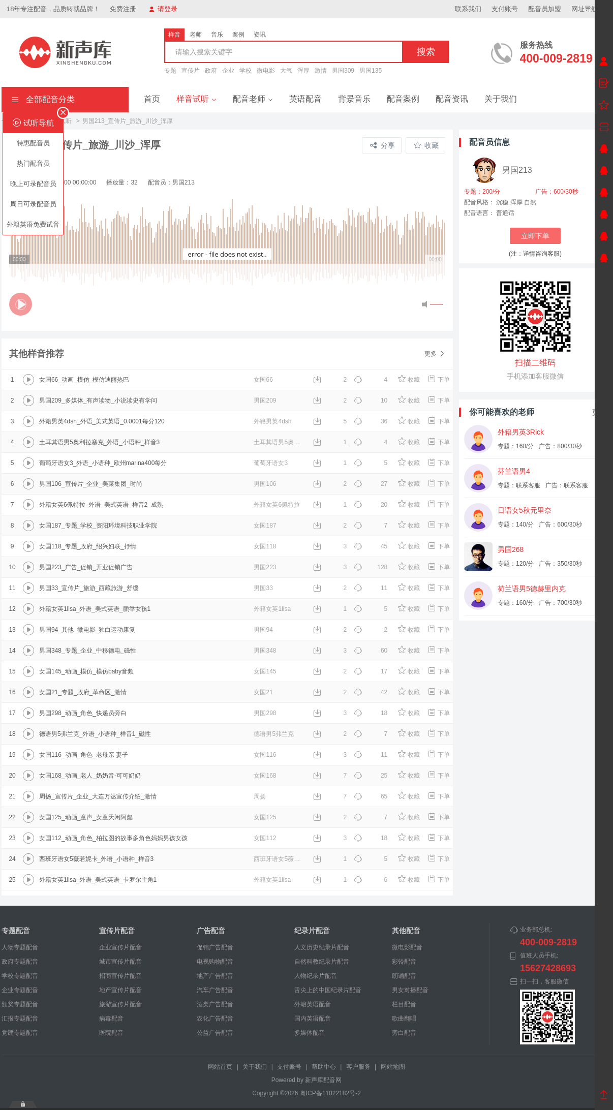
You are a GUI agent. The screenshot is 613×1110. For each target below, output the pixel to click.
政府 (211, 70)
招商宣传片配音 (120, 975)
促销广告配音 (215, 947)
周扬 (260, 796)
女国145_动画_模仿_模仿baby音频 (86, 671)
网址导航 (588, 9)
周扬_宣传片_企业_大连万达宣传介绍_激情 (98, 796)
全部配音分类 (43, 99)
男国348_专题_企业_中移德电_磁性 (87, 650)
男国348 (265, 650)
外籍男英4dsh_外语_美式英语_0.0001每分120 (102, 421)
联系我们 (468, 9)
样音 (174, 34)
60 (370, 650)
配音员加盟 (544, 9)
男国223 (265, 567)
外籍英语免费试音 (33, 224)
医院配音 (111, 1032)
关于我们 (500, 99)
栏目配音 (404, 1004)
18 (370, 713)
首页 (152, 99)
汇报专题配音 (20, 1018)
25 (370, 776)
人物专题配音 (20, 947)
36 (370, 421)
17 (370, 671)
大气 (286, 70)
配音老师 (253, 99)
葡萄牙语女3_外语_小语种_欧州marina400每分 (103, 463)
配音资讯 (452, 99)
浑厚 (303, 70)
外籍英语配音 (312, 1004)
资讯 (260, 34)
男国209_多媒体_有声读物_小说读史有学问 (98, 400)
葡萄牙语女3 (271, 463)
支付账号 (505, 9)
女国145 (265, 671)
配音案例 (403, 99)
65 (370, 796)
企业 (228, 70)
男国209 (265, 400)
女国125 (265, 817)
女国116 (265, 754)
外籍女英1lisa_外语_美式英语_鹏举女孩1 (94, 608)
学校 (245, 70)
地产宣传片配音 (120, 990)
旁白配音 (404, 1032)
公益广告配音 (215, 1032)
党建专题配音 (20, 1032)
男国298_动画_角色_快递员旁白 (83, 713)
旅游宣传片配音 (120, 1004)
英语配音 (305, 99)
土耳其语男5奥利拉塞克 (279, 442)
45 (370, 546)
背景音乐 (354, 99)
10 (370, 400)
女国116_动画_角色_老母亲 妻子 (83, 754)
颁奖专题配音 (20, 1004)
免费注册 (123, 9)
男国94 (263, 629)
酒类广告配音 (215, 1004)
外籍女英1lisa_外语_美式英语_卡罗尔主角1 (98, 879)
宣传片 (190, 70)
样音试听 (196, 99)
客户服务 (358, 1066)
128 (370, 567)
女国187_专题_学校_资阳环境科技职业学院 (98, 525)
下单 (438, 379)
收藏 (426, 145)
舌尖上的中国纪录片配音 (327, 990)
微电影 (266, 70)
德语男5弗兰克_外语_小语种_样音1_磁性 (95, 733)
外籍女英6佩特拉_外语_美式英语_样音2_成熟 (101, 504)
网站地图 (393, 1066)
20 (370, 505)
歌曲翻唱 (404, 1018)
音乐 (217, 34)
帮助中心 (324, 1066)
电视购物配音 (215, 961)
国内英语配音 (312, 1018)
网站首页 (220, 1066)
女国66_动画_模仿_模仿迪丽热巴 (84, 379)
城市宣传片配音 (120, 961)
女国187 (265, 525)
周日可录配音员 (33, 204)
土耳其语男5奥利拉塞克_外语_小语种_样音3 (99, 442)
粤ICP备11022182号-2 (330, 1093)
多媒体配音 (309, 1032)
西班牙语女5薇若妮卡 (279, 858)
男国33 (263, 588)
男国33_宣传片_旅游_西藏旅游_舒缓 (89, 588)
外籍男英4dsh (272, 421)
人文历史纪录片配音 (321, 947)
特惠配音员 (33, 143)
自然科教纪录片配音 (321, 961)
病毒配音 (111, 1018)
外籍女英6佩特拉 (277, 504)
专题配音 (16, 931)
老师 (196, 34)
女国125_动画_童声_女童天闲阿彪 (86, 817)
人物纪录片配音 (315, 975)
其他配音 (406, 931)
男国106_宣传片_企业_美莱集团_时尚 (90, 483)
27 (370, 484)
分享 (382, 145)
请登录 (163, 9)
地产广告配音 (215, 975)
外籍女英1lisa (272, 608)
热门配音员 (33, 163)
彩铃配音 (404, 961)
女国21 (263, 692)
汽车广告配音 (215, 990)
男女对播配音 (410, 990)
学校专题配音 (20, 975)
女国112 (265, 838)
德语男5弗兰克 (274, 733)
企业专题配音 (20, 990)
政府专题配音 (20, 961)
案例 (238, 34)
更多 (434, 353)
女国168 (265, 775)
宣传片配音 (117, 931)
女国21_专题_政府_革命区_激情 (83, 692)
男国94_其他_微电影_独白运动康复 (87, 629)
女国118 (265, 546)
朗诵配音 (404, 975)
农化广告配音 (215, 1018)
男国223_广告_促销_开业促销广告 (86, 567)
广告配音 (211, 931)
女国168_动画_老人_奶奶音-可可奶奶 (90, 775)
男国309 (343, 70)
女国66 (263, 379)
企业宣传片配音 (120, 947)
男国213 (517, 170)
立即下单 (535, 236)
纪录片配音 (312, 931)
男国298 (265, 713)
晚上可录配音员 (33, 184)
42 (370, 692)
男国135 (370, 70)
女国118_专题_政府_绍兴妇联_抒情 (87, 546)
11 (370, 588)
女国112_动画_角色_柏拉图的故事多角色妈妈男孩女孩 (113, 838)
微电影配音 (407, 947)
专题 (170, 70)
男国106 (265, 483)
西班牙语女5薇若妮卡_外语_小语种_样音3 (96, 858)
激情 (321, 70)
